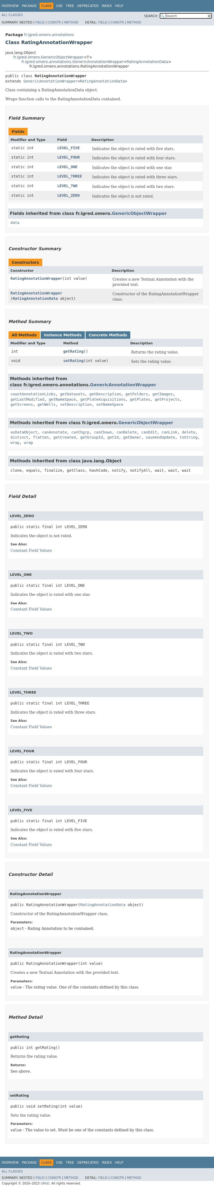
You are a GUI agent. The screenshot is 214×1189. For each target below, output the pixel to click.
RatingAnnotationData (147, 62)
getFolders (136, 394)
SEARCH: (151, 16)
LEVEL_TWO (67, 186)
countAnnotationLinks (33, 394)
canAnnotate (54, 432)
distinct (19, 437)
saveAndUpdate (160, 437)
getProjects (167, 399)
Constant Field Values (31, 550)
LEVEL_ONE (67, 167)
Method (71, 22)
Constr (54, 22)
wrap (15, 442)
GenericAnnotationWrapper (50, 81)
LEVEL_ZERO (68, 195)
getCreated (64, 437)
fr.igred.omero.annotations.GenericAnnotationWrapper (72, 62)
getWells (46, 404)
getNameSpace (62, 399)
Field (39, 22)
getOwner (132, 437)
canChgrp (80, 432)
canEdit (149, 432)
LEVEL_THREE (69, 176)
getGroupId (91, 437)
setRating (73, 361)
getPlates (140, 399)
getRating (73, 351)
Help (119, 6)
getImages (162, 394)
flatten (41, 437)
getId (113, 437)
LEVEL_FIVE (68, 148)
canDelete (126, 432)
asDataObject (23, 432)
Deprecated (88, 6)
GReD (45, 1183)
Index (107, 6)
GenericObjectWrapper (139, 213)
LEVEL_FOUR (68, 157)
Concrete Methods (108, 335)
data (15, 223)
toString (188, 437)
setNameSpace (109, 404)
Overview (10, 6)
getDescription (105, 394)
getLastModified (27, 399)
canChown (103, 432)
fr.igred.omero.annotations (49, 35)
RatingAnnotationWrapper (36, 278)
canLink (169, 432)
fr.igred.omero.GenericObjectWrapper (48, 57)
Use (59, 6)
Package (29, 6)
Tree (70, 6)
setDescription (75, 404)
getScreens (21, 404)
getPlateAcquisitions (102, 399)
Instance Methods (62, 335)
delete (189, 432)
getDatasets (72, 394)
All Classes (12, 15)
